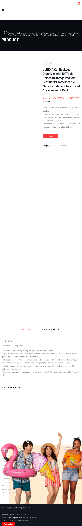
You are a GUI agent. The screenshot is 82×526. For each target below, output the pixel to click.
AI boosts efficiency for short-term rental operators (71, 463)
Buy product (50, 136)
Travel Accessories (58, 145)
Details (48, 101)
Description (26, 329)
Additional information (49, 329)
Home (4, 31)
